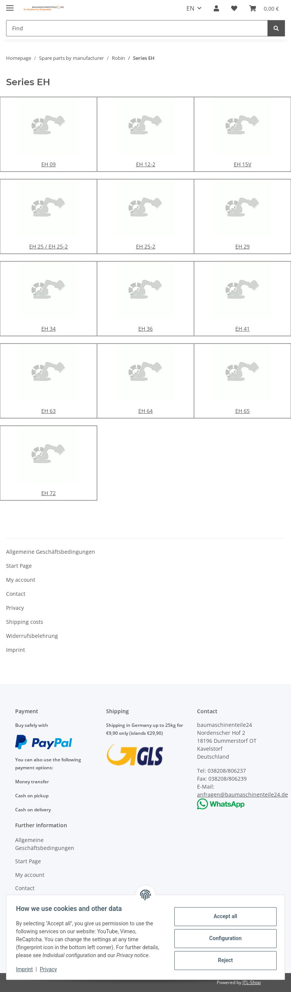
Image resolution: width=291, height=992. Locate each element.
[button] (216, 8)
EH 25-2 (145, 246)
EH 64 (145, 410)
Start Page (19, 565)
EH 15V (242, 164)
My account (20, 579)
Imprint (27, 969)
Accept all (223, 912)
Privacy (50, 969)
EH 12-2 (145, 164)
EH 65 (242, 410)
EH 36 (145, 328)
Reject (222, 956)
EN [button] (190, 8)
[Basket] (264, 8)
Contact (15, 593)
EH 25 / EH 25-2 (48, 246)
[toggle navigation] (10, 4)
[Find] (137, 28)
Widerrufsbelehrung (32, 635)
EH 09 (48, 164)
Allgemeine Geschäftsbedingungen (50, 551)
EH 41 (242, 328)
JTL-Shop (251, 982)
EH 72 (48, 493)
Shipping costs (24, 621)
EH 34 (48, 328)
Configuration (223, 934)
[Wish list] (234, 8)
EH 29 (242, 246)
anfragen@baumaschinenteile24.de (242, 794)
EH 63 (48, 410)
